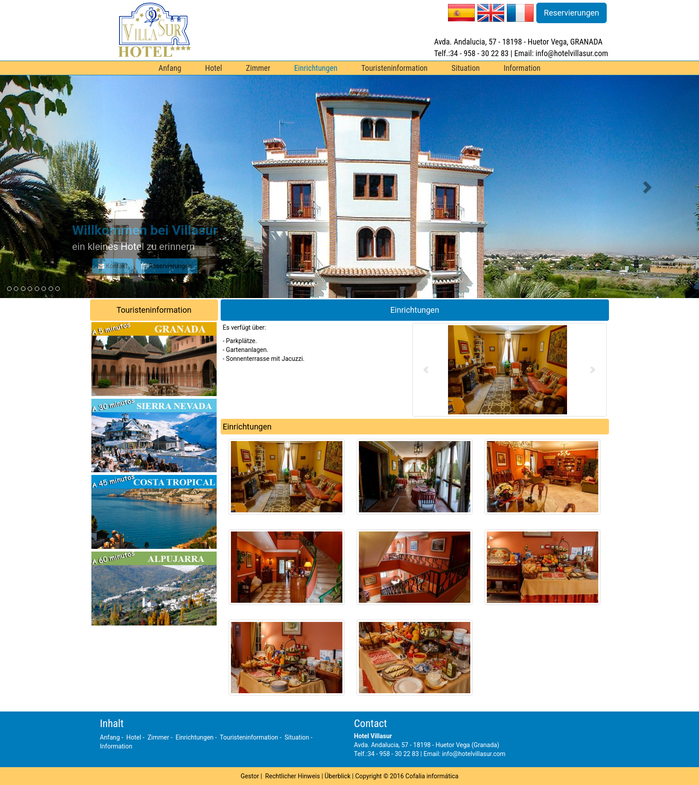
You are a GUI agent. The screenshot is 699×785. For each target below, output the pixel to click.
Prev (426, 370)
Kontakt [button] (112, 266)
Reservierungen (571, 12)
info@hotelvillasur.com (473, 753)
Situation (466, 68)
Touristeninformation (394, 68)
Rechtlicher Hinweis (292, 776)
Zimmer (258, 68)
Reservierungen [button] (166, 266)
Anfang (170, 68)
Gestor (250, 776)
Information (522, 68)
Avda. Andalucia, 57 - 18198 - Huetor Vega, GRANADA (518, 41)
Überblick (337, 776)
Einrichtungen (315, 68)
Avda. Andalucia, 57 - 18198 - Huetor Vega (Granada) (426, 744)
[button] (52, 186)
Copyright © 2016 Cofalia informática (407, 776)
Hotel (213, 68)
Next (593, 370)
